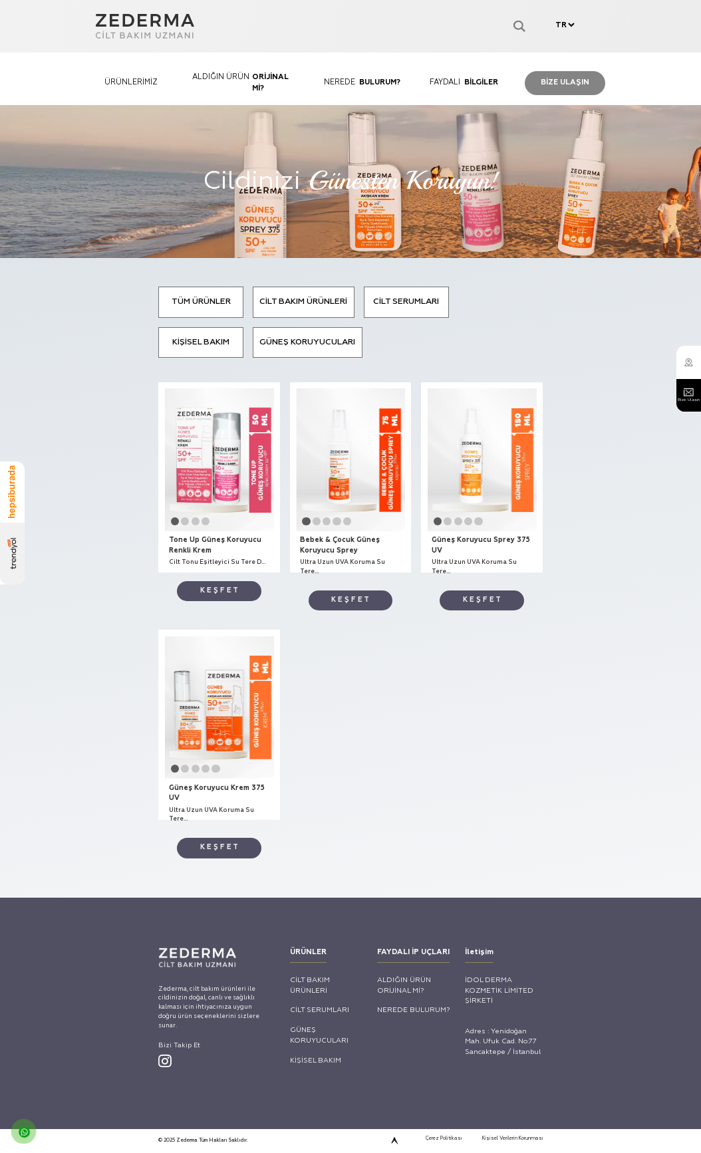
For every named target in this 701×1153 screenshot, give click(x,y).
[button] (97, 751)
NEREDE (350, 120)
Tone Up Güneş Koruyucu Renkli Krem (150, 786)
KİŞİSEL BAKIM (135, 493)
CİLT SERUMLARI (438, 436)
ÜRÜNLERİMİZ (58, 119)
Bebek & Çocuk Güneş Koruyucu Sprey (333, 786)
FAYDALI (496, 120)
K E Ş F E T (161, 851)
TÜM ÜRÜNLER (135, 436)
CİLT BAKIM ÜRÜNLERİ (286, 436)
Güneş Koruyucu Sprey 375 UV (534, 786)
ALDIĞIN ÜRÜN (204, 120)
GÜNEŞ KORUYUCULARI (290, 493)
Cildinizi (350, 260)
